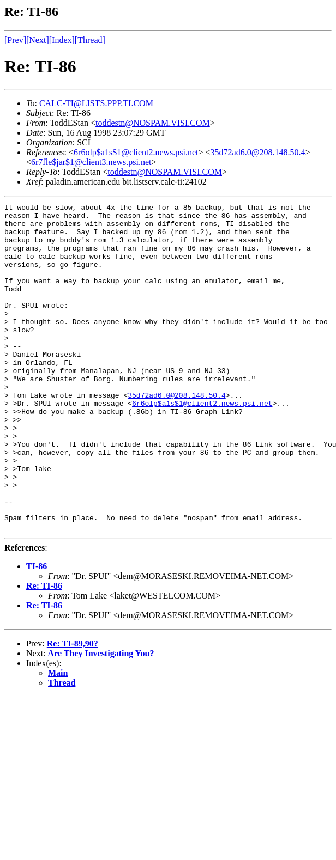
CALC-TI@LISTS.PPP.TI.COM (96, 103)
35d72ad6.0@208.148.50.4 (258, 152)
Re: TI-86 (44, 651)
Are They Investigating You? (101, 718)
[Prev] (15, 40)
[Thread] (90, 40)
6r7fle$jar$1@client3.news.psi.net (91, 162)
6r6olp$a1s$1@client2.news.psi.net (136, 152)
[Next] (37, 40)
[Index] (62, 40)
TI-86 (36, 631)
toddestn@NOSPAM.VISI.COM (152, 122)
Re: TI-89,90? (72, 708)
